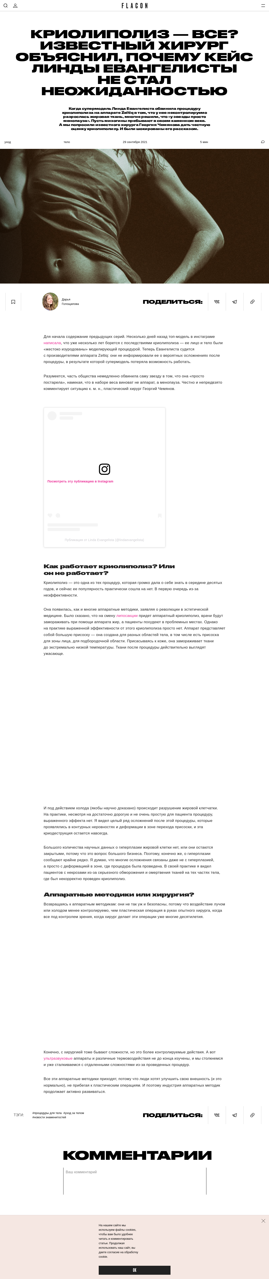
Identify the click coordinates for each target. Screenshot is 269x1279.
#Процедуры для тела (46, 1113)
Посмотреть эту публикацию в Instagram (81, 481)
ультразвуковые (58, 1058)
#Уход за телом (73, 1113)
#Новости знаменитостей (49, 1117)
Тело (67, 142)
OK (134, 1270)
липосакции (127, 616)
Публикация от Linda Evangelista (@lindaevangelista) (104, 540)
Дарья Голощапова (70, 302)
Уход (7, 142)
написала (52, 343)
